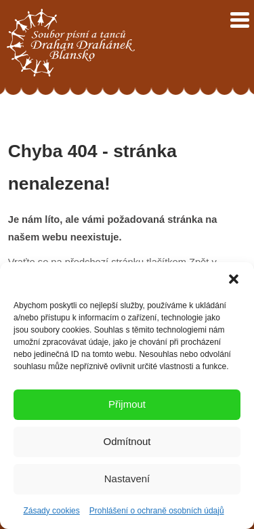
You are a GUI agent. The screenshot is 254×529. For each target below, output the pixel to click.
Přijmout (127, 404)
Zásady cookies (51, 510)
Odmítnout (126, 441)
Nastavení (127, 478)
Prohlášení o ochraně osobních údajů (156, 510)
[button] (233, 279)
